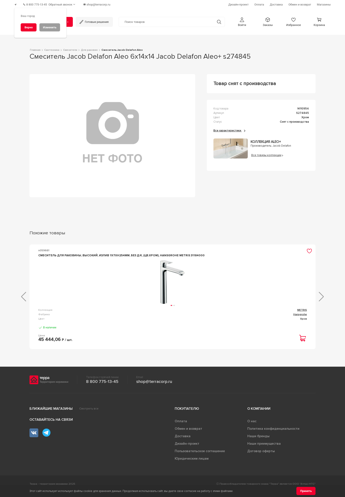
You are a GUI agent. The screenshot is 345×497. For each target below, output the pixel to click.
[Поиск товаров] (166, 19)
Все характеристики (229, 128)
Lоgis (157, 314)
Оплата (181, 426)
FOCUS (302, 314)
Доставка (183, 441)
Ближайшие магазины (51, 413)
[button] (242, 19)
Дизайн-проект (187, 448)
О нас (252, 426)
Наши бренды (258, 441)
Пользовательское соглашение (200, 456)
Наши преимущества (264, 448)
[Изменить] (49, 27)
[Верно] (29, 27)
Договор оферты (261, 456)
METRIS (82, 314)
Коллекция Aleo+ (266, 140)
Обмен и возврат (188, 433)
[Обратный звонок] (68, 3)
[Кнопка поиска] (216, 19)
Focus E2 (228, 314)
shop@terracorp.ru (154, 386)
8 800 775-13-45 (102, 386)
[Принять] (306, 491)
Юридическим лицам (192, 463)
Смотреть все (89, 413)
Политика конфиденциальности (273, 433)
